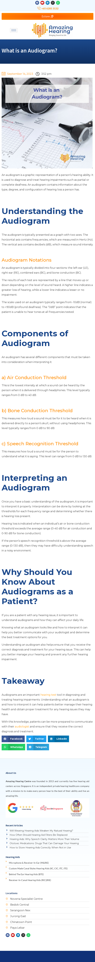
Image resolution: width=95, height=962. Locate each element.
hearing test (48, 694)
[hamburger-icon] (13, 30)
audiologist (22, 726)
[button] (13, 739)
